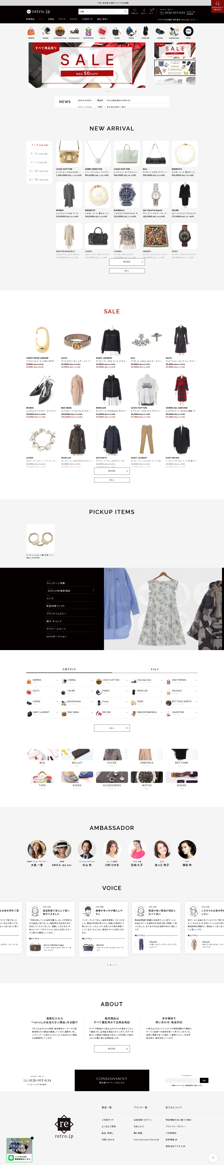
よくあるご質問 (109, 1126)
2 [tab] (107, 91)
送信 (204, 1080)
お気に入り (139, 1126)
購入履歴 (138, 1133)
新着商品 (30, 19)
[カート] (151, 11)
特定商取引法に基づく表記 (178, 1119)
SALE (41, 19)
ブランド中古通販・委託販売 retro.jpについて (176, 19)
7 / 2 (39, 155)
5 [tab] (116, 91)
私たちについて (174, 1107)
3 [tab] (110, 91)
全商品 (51, 19)
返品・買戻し (102, 19)
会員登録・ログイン (143, 1119)
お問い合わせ (108, 1139)
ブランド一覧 (141, 1107)
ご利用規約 (171, 1133)
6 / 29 (39, 184)
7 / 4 (40, 145)
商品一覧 (107, 1107)
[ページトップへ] (213, 1158)
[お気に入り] (134, 11)
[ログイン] (143, 11)
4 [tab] (113, 91)
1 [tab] (107, 964)
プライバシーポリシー (176, 1126)
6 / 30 (39, 175)
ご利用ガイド (87, 19)
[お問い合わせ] (217, 6)
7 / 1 (39, 165)
